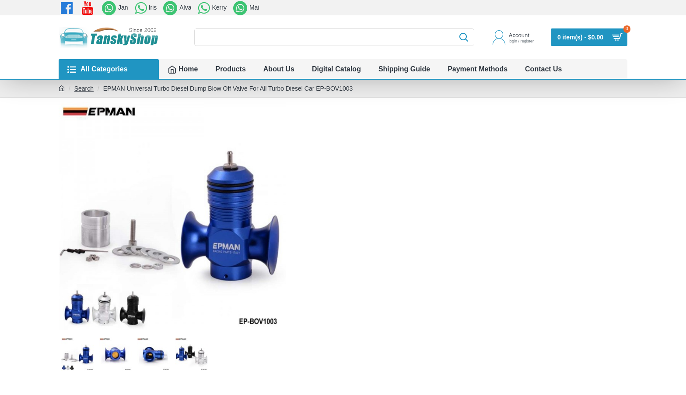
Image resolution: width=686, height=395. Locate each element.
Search (84, 88)
